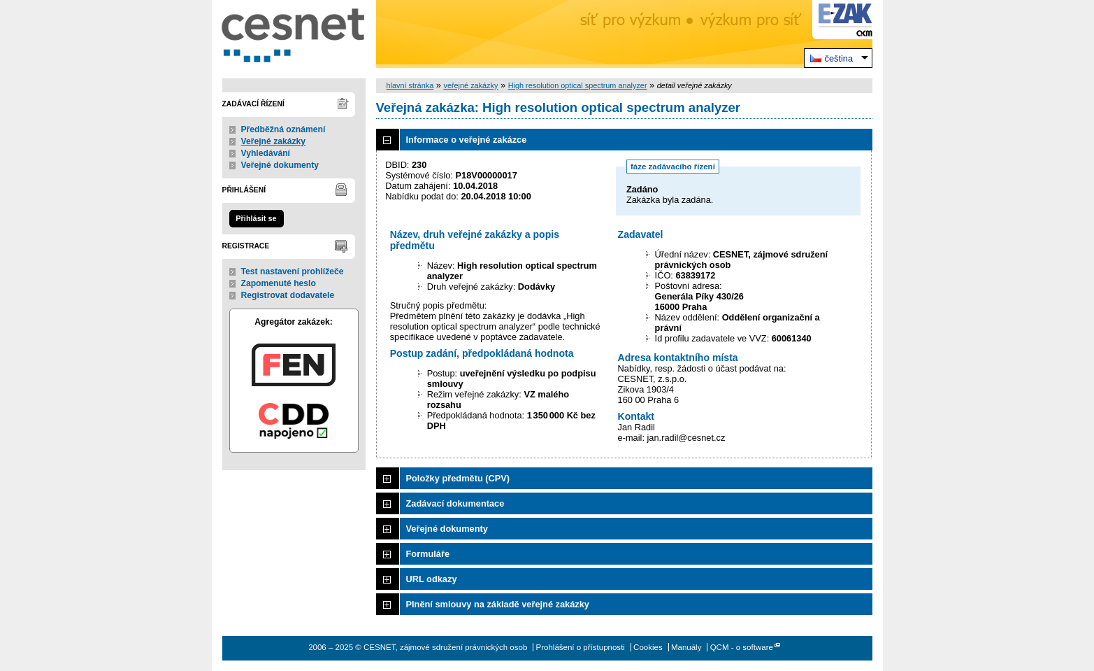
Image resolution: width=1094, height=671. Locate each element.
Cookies (648, 647)
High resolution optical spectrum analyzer (577, 85)
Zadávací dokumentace (455, 503)
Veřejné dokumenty (280, 165)
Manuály (686, 647)
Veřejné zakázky (273, 141)
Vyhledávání (266, 153)
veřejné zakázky (470, 85)
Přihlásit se (256, 218)
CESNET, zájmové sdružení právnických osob (294, 34)
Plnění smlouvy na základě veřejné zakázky (497, 604)
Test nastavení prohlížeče (292, 271)
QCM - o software (741, 647)
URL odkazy (431, 579)
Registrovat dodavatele (288, 295)
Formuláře (428, 554)
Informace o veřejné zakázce (466, 139)
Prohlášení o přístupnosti (580, 647)
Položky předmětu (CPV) (458, 478)
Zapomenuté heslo (278, 283)
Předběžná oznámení (283, 129)
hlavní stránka (410, 85)
